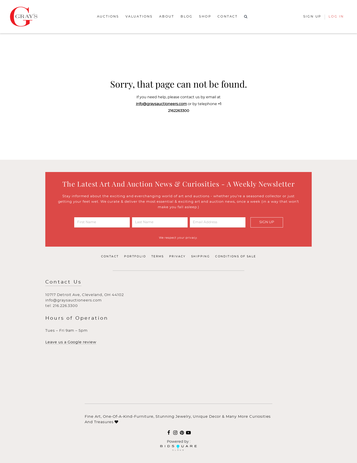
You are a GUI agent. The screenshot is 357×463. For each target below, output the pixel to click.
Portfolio (135, 256)
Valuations (139, 16)
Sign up (312, 16)
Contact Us (63, 282)
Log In (336, 16)
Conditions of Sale (235, 256)
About (166, 16)
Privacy (177, 256)
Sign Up (266, 222)
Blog (187, 16)
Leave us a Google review (70, 342)
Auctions (108, 16)
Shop (205, 16)
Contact (227, 16)
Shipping (200, 256)
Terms (157, 256)
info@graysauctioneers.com (161, 104)
